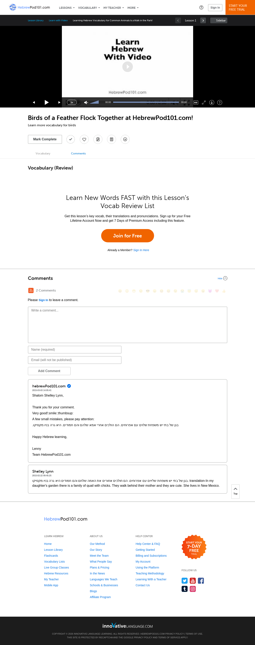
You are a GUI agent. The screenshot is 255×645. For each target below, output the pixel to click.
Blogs (93, 591)
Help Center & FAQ (148, 543)
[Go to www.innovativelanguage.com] (128, 625)
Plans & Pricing (99, 567)
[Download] (211, 102)
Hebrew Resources (56, 573)
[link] (203, 20)
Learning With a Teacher (151, 579)
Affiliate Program (100, 597)
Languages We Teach (103, 579)
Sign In (215, 7)
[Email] (75, 360)
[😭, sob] (182, 291)
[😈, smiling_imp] (210, 291)
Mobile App (51, 585)
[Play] (46, 102)
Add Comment (49, 371)
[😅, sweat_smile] (168, 291)
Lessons (65, 8)
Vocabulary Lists (54, 561)
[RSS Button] (31, 290)
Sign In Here (141, 250)
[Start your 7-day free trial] (194, 547)
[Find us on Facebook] (201, 580)
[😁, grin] (133, 291)
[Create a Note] (97, 139)
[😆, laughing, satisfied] (161, 291)
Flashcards (51, 555)
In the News (97, 573)
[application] (127, 67)
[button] (201, 7)
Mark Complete (45, 139)
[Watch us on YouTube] (193, 580)
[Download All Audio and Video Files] (125, 139)
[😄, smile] (120, 291)
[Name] (75, 350)
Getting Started (145, 549)
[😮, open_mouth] (203, 291)
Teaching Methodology (150, 573)
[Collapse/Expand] (127, 278)
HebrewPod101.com (152, 634)
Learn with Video (58, 20)
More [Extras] (131, 8)
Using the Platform (147, 567)
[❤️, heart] (216, 291)
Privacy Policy (174, 634)
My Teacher (112, 8)
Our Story (96, 549)
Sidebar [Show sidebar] (221, 20)
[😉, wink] (175, 291)
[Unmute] (86, 102)
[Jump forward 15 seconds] (59, 102)
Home (48, 543)
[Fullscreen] (203, 102)
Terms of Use (194, 634)
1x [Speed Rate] (71, 102)
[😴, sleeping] (196, 291)
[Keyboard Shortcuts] (219, 102)
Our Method (97, 543)
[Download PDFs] (111, 139)
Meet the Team (99, 555)
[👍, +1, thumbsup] (223, 291)
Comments (78, 153)
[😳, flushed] (127, 291)
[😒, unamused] (140, 291)
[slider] (94, 102)
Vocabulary (87, 8)
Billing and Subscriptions (151, 555)
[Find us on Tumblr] (185, 589)
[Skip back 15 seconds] (34, 102)
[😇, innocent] (189, 291)
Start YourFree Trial (241, 7)
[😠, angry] (154, 291)
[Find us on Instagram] (193, 589)
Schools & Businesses (104, 585)
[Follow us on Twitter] (185, 580)
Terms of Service (169, 637)
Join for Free (127, 236)
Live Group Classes (56, 567)
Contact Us (143, 585)
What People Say (101, 561)
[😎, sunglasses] (147, 291)
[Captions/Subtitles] (195, 102)
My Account (143, 561)
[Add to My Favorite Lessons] (84, 139)
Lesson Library (36, 20)
